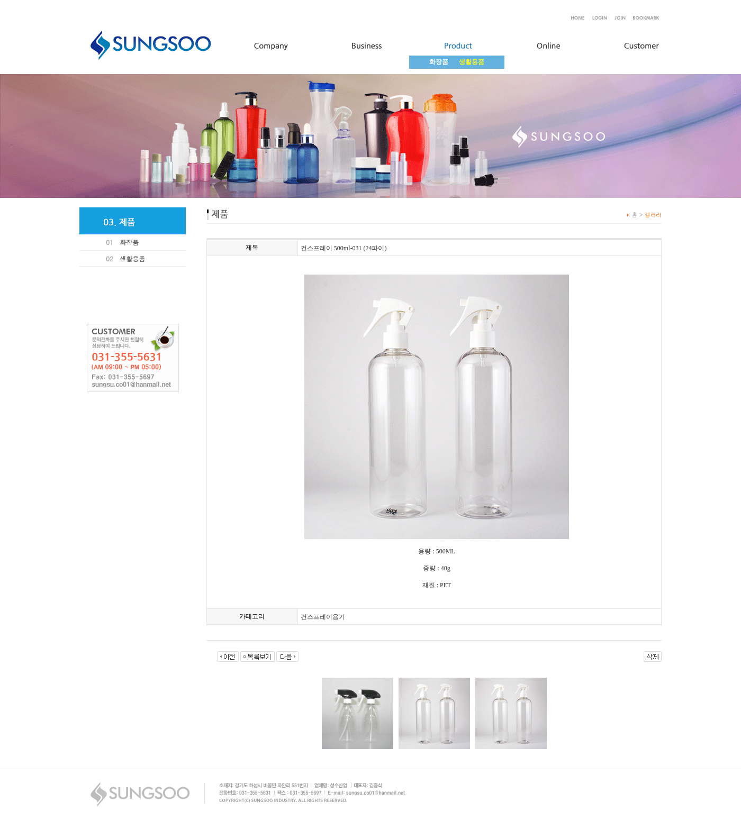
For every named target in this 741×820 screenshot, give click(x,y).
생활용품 (132, 258)
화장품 (438, 62)
